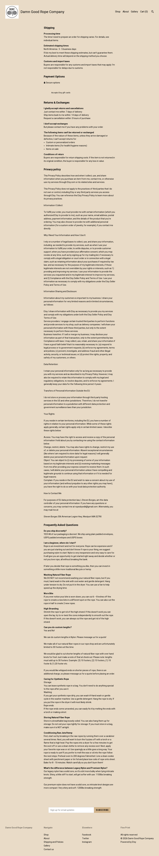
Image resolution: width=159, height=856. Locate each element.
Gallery (134, 11)
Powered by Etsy (128, 842)
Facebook (86, 835)
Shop (117, 11)
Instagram (87, 842)
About (126, 11)
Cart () (144, 11)
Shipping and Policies (53, 842)
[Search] (152, 12)
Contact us (49, 849)
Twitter (85, 838)
